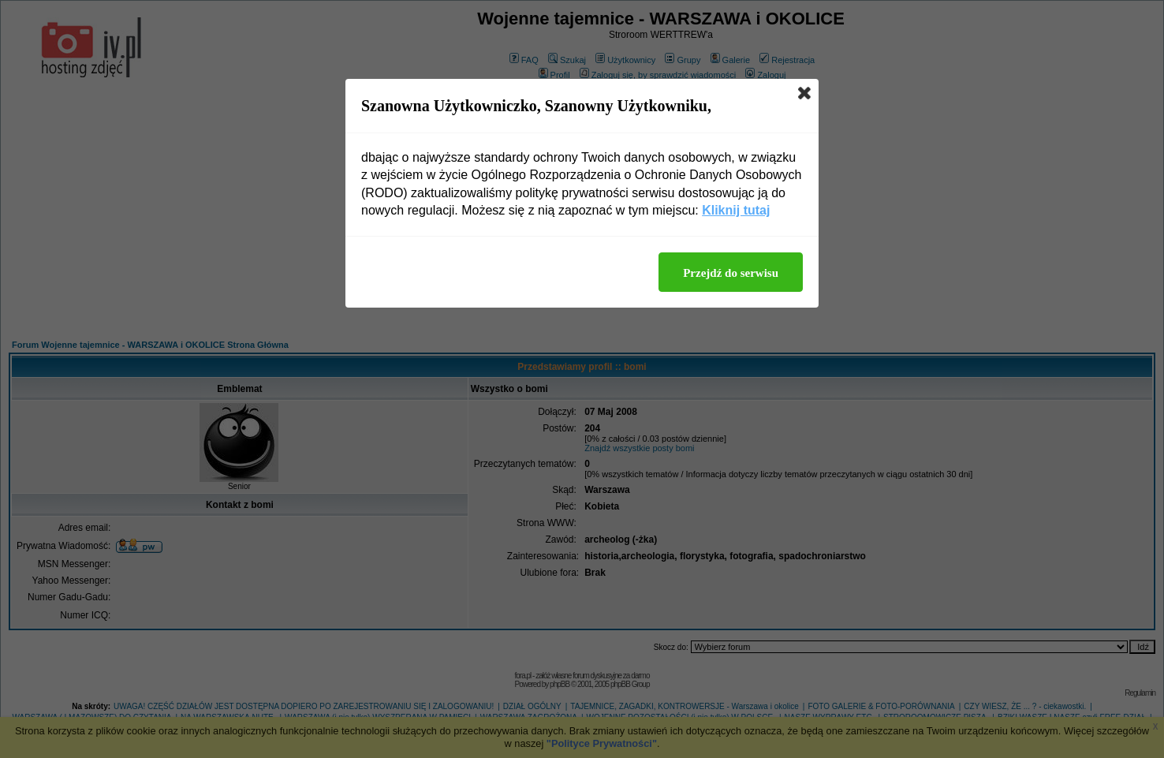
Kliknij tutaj (736, 210)
